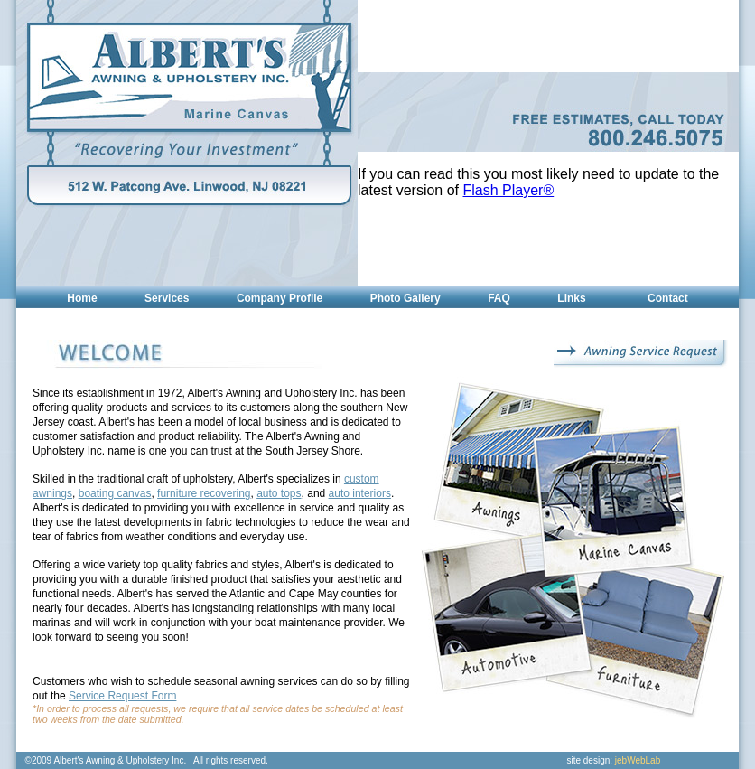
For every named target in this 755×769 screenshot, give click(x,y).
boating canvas (115, 493)
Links (571, 298)
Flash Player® (509, 190)
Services (166, 298)
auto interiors (360, 493)
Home (82, 298)
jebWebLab (637, 760)
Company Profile (279, 298)
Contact (668, 298)
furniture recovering (203, 493)
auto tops (278, 493)
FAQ (499, 298)
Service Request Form (122, 695)
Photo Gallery (405, 298)
